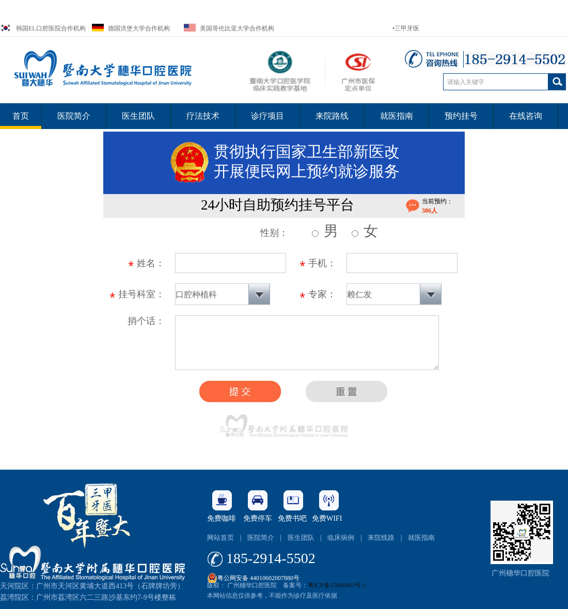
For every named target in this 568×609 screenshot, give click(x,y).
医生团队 (138, 115)
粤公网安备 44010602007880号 (253, 575)
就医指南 (396, 115)
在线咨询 (525, 115)
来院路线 (332, 115)
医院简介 (73, 115)
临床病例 (340, 537)
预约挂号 (461, 115)
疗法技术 (202, 115)
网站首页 (220, 537)
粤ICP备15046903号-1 (337, 585)
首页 (20, 115)
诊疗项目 (267, 115)
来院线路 (381, 537)
